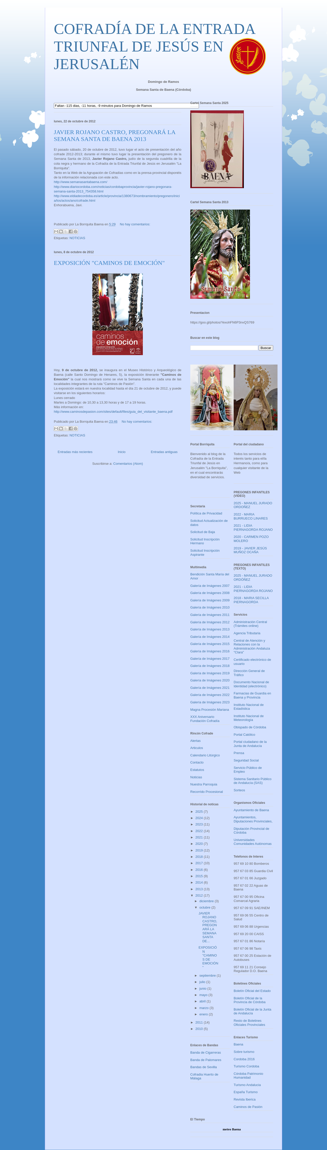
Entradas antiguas (164, 452)
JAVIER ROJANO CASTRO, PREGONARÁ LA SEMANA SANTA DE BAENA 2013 (114, 135)
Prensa (239, 753)
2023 (199, 824)
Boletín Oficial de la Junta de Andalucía (252, 1011)
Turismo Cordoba (246, 1066)
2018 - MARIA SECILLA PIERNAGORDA (251, 600)
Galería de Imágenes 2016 (210, 651)
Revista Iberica (245, 1099)
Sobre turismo (244, 1052)
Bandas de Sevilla (203, 1067)
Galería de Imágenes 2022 (210, 695)
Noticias (196, 777)
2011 (199, 1022)
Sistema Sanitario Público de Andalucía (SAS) (252, 781)
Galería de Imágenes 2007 (210, 586)
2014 (199, 882)
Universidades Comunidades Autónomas (253, 842)
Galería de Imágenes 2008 (210, 593)
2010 (199, 1029)
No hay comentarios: (135, 224)
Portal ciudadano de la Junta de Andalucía (250, 744)
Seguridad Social (246, 760)
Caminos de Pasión (248, 1107)
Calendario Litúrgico (205, 755)
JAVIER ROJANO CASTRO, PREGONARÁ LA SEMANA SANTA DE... (207, 927)
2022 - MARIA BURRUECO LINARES (251, 516)
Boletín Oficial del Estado (252, 991)
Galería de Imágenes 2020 (210, 680)
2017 (199, 863)
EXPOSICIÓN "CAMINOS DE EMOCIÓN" (109, 263)
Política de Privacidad (206, 513)
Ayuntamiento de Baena (251, 810)
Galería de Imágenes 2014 (210, 637)
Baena (238, 1044)
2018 (199, 857)
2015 (199, 876)
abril (203, 1001)
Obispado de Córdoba (250, 727)
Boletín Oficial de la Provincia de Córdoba (250, 1000)
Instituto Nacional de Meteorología (249, 718)
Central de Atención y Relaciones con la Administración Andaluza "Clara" (252, 646)
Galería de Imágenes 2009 (210, 600)
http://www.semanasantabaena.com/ (80, 182)
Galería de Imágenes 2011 (210, 615)
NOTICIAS (77, 238)
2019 (199, 850)
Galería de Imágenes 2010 (210, 607)
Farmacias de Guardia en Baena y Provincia (252, 695)
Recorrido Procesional (206, 792)
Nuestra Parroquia (203, 784)
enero (204, 1014)
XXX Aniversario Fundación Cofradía (204, 719)
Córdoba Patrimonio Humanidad (248, 1076)
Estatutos (197, 770)
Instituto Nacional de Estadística (249, 707)
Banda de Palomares (205, 1060)
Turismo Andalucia (247, 1085)
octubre (205, 907)
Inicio (121, 452)
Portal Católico (244, 734)
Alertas (195, 741)
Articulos (196, 748)
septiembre (208, 975)
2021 (199, 837)
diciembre (207, 901)
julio (202, 982)
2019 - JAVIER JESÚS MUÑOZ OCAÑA (250, 550)
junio (203, 988)
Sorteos (239, 790)
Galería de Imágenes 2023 (210, 702)
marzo (204, 1008)
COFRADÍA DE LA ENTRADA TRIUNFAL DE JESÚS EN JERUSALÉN (154, 46)
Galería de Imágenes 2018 (210, 666)
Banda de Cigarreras (205, 1052)
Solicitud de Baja (202, 532)
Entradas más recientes (75, 452)
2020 (199, 844)
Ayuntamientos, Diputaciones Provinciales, (253, 819)
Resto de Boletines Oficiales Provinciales (249, 1023)
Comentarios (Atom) (128, 464)
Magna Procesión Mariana (209, 710)
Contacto (197, 762)
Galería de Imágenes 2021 (210, 688)
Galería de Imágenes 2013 (210, 629)
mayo (203, 995)
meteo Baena (232, 1129)
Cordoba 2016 (244, 1059)
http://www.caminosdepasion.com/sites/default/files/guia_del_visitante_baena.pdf (113, 412)
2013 (199, 889)
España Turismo (246, 1092)
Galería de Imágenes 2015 (210, 644)
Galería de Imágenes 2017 (210, 659)
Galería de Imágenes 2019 (210, 673)
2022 (199, 831)
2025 (199, 811)
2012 (199, 895)
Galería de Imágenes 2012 (210, 622)
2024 (199, 818)
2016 (199, 870)
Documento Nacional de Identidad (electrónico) (251, 684)
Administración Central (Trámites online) (250, 624)
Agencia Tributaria (247, 633)
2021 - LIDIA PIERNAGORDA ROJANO (253, 528)
